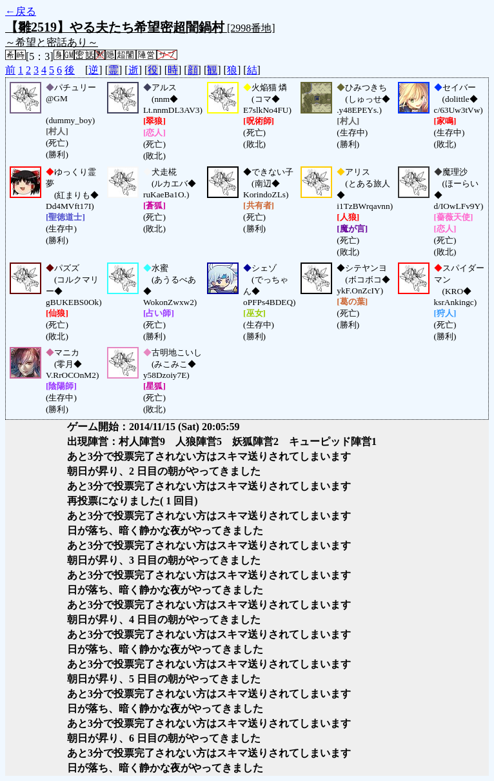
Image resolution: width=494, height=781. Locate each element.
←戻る (20, 11)
